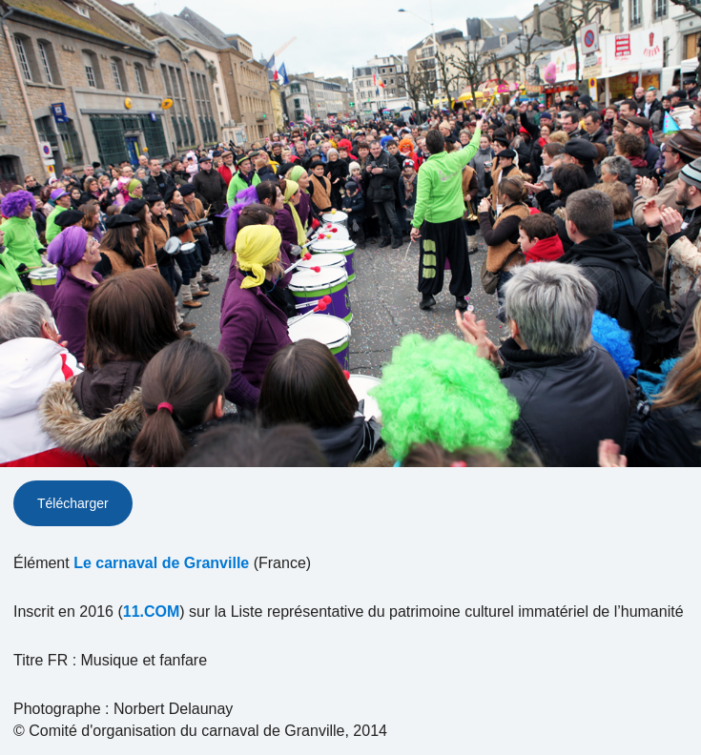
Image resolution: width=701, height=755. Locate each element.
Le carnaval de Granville (161, 563)
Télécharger (73, 503)
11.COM (151, 611)
